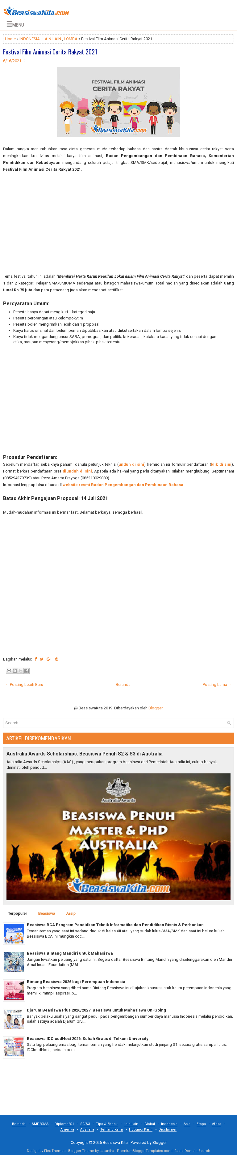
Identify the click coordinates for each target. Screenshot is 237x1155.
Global (149, 1124)
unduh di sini (131, 464)
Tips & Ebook (107, 1124)
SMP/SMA (40, 1124)
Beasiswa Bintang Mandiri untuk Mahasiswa (70, 953)
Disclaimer (168, 1129)
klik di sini (221, 464)
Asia (187, 1124)
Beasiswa (46, 913)
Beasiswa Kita (115, 1142)
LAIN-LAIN (52, 38)
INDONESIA (29, 38)
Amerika (67, 1129)
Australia (87, 1129)
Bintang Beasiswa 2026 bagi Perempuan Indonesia (76, 981)
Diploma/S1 (64, 1124)
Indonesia (169, 1124)
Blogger (155, 708)
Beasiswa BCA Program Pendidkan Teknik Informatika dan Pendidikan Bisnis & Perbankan (115, 924)
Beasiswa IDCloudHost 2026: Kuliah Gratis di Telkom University (87, 1038)
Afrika (216, 1124)
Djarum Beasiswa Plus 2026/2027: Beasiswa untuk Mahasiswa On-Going (96, 1010)
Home (10, 38)
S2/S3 (85, 1124)
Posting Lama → (217, 684)
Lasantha (107, 1151)
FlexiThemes (54, 1151)
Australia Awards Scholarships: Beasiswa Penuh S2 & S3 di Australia (84, 754)
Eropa (201, 1124)
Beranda (123, 684)
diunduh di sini (77, 471)
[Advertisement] (118, 223)
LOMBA (70, 38)
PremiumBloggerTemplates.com (144, 1151)
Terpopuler (17, 913)
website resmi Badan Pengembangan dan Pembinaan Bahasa (123, 484)
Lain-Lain (131, 1124)
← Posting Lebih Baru (24, 684)
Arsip (71, 913)
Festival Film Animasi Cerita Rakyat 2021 (50, 51)
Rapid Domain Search (192, 1151)
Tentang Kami (111, 1129)
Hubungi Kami (140, 1129)
